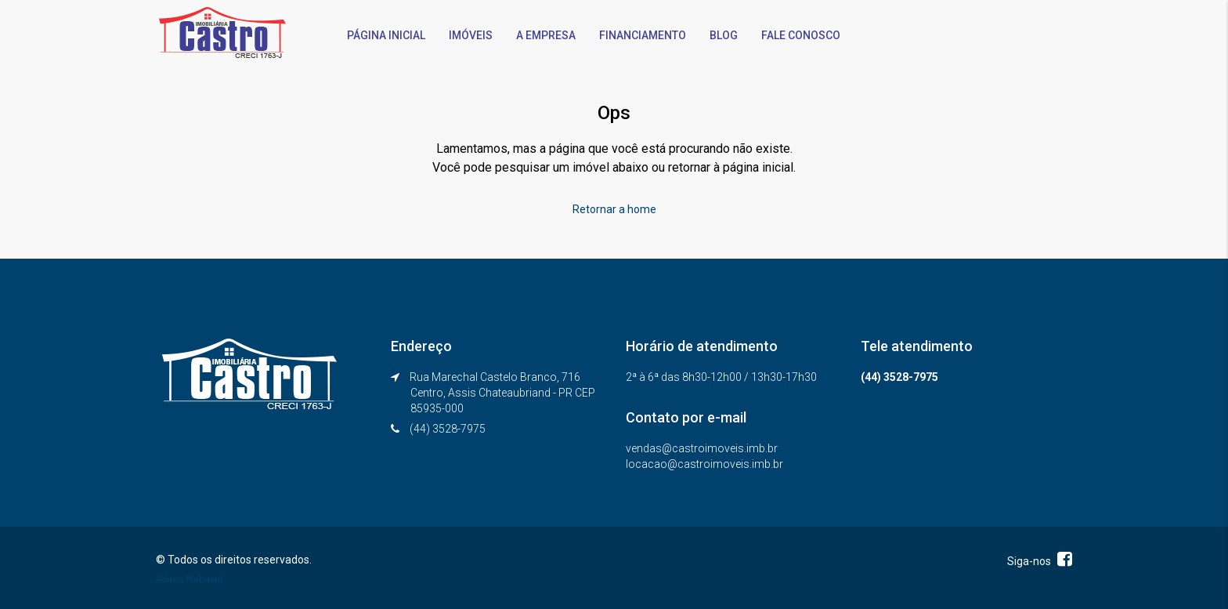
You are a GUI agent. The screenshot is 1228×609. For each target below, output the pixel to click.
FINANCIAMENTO (642, 35)
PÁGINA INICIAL (386, 35)
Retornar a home (614, 209)
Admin (169, 580)
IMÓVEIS (471, 35)
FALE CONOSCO (800, 35)
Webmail (204, 580)
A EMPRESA (546, 35)
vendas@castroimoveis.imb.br (702, 448)
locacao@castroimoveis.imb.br (704, 464)
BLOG (724, 35)
